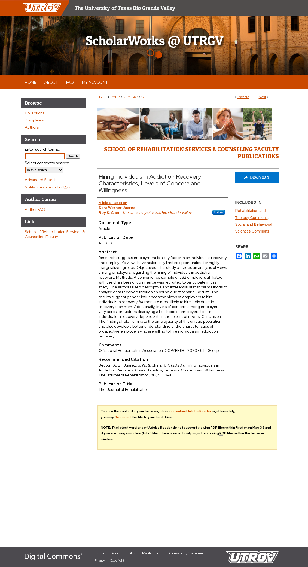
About (116, 553)
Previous (243, 97)
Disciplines (34, 120)
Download (256, 177)
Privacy (100, 560)
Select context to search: (47, 162)
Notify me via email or (47, 187)
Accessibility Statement (187, 553)
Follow (218, 212)
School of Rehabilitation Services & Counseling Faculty (55, 234)
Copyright (117, 560)
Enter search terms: (42, 149)
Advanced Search (41, 179)
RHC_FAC (130, 97)
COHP (115, 97)
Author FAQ (35, 209)
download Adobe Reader (191, 411)
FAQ (131, 553)
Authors (32, 127)
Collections (34, 113)
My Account (151, 553)
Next (262, 97)
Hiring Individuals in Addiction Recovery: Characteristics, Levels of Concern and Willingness (151, 183)
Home (102, 97)
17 (142, 97)
